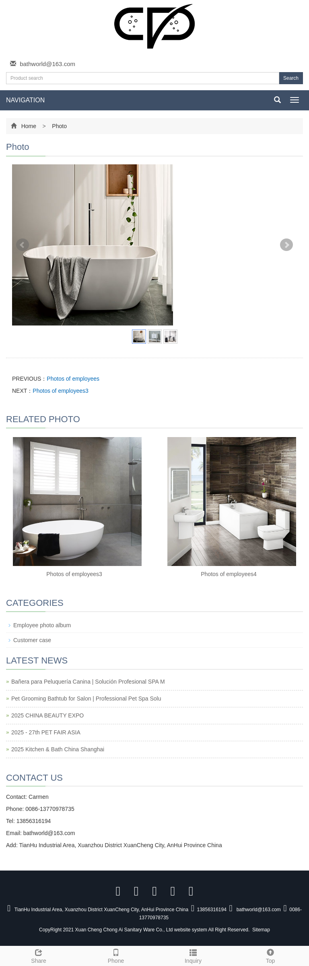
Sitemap (261, 930)
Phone (115, 955)
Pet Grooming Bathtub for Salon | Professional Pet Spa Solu (86, 698)
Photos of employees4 (229, 574)
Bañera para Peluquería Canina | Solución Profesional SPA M (88, 681)
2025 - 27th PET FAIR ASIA (45, 732)
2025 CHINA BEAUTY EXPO (47, 715)
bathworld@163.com (47, 63)
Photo (58, 126)
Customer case (32, 640)
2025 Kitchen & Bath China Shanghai (57, 749)
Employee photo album (42, 625)
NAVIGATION (25, 100)
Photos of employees (73, 378)
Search (291, 78)
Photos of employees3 (61, 391)
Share (38, 955)
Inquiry (193, 955)
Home (28, 126)
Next (286, 244)
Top (270, 955)
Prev (22, 244)
